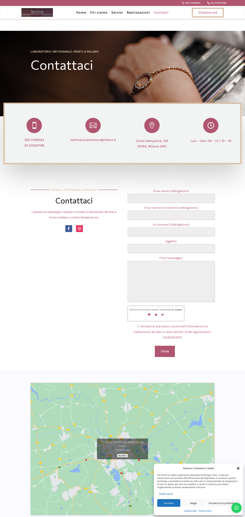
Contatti (161, 12)
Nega (193, 503)
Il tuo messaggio (171, 268)
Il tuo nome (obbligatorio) (171, 183)
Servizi (117, 12)
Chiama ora (207, 12)
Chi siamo (99, 12)
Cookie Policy (190, 510)
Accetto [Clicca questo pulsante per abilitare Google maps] (122, 444)
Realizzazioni (138, 12)
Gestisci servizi (166, 493)
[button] (238, 468)
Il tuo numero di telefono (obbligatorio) (171, 200)
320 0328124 (192, 2)
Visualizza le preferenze (223, 503)
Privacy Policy (205, 510)
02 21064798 (218, 2)
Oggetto (171, 233)
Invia (165, 340)
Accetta (169, 503)
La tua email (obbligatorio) (171, 216)
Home (81, 12)
